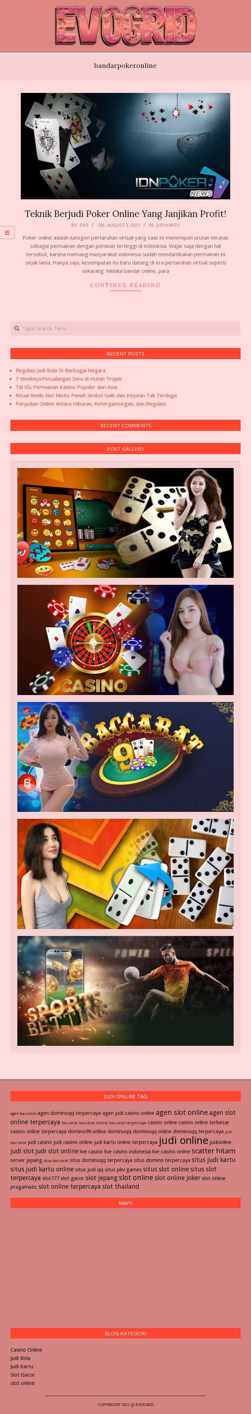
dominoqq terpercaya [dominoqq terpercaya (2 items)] (198, 1131)
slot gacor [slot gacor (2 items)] (72, 1177)
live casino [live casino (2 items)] (91, 1151)
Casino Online (26, 1349)
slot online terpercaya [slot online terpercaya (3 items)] (69, 1186)
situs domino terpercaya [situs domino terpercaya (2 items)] (162, 1159)
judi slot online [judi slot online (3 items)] (56, 1151)
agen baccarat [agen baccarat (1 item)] (23, 1113)
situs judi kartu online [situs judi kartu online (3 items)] (42, 1169)
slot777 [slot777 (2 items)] (50, 1177)
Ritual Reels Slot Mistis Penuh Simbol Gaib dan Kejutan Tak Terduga (96, 395)
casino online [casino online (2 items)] (162, 1122)
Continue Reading (125, 285)
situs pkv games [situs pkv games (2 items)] (123, 1169)
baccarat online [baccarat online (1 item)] (93, 1122)
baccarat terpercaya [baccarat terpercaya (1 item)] (127, 1122)
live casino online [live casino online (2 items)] (171, 1151)
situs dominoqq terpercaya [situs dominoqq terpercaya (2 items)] (101, 1159)
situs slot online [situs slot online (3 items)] (166, 1169)
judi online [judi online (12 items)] (183, 1140)
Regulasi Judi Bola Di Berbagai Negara (60, 370)
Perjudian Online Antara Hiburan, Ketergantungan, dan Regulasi (91, 403)
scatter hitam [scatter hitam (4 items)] (213, 1150)
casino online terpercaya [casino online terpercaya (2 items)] (38, 1131)
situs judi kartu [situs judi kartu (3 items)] (214, 1159)
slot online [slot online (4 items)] (136, 1177)
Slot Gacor (22, 1374)
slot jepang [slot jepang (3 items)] (102, 1177)
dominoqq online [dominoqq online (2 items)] (152, 1131)
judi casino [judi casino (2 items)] (40, 1141)
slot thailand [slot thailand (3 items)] (120, 1186)
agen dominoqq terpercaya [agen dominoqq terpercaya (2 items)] (69, 1112)
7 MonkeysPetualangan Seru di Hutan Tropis (69, 378)
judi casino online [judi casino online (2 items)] (73, 1141)
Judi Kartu (168, 225)
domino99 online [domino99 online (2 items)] (87, 1131)
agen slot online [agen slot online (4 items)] (182, 1112)
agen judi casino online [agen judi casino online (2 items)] (128, 1112)
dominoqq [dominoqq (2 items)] (119, 1131)
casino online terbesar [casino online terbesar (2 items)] (204, 1122)
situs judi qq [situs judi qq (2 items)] (89, 1169)
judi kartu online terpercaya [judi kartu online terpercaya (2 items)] (125, 1141)
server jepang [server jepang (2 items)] (26, 1159)
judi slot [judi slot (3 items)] (22, 1151)
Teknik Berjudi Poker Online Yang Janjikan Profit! (125, 213)
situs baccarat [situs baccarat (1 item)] (56, 1160)
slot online (22, 1382)
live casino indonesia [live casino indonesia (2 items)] (127, 1151)
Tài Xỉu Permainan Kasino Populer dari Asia (66, 386)
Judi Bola (20, 1357)
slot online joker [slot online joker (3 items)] (177, 1177)
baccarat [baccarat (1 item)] (70, 1122)
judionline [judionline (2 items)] (221, 1141)
